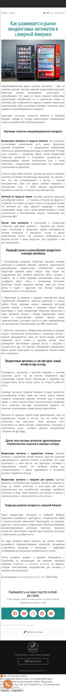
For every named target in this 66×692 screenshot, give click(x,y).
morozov (44, 671)
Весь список (8, 13)
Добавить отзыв (33, 632)
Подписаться (33, 661)
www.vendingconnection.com (31, 577)
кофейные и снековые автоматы (31, 564)
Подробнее (13, 687)
